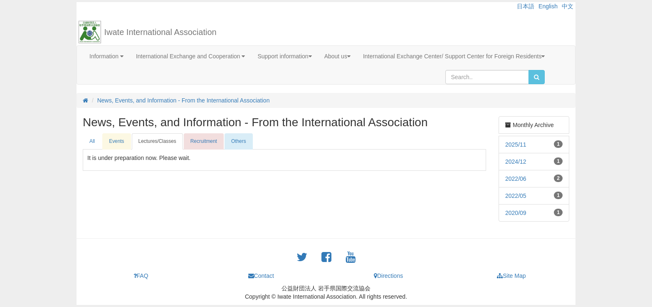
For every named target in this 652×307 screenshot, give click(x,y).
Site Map (511, 275)
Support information (284, 56)
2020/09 (515, 213)
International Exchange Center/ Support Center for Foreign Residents (454, 56)
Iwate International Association (160, 32)
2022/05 (515, 195)
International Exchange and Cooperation (190, 56)
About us (337, 56)
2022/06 (515, 178)
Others (238, 141)
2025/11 (515, 144)
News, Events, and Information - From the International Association (183, 100)
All (92, 141)
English (548, 6)
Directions (388, 275)
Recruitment (203, 141)
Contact (261, 275)
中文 (567, 6)
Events (116, 141)
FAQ (140, 275)
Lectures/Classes (157, 141)
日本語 (525, 6)
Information (106, 56)
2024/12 (515, 161)
